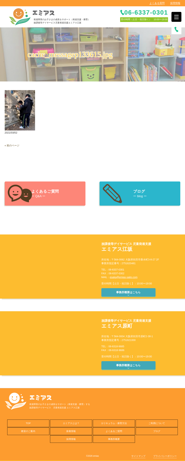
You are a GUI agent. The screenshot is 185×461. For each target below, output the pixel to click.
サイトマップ (138, 456)
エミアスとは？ (71, 423)
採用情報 (175, 3)
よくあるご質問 (114, 431)
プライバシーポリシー (165, 456)
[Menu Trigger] (176, 17)
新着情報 (71, 431)
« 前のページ (12, 145)
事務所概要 (114, 439)
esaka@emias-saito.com (123, 277)
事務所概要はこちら (128, 293)
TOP (28, 423)
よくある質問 (157, 3)
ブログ (156, 431)
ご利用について (157, 423)
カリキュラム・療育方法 (114, 423)
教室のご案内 (28, 431)
